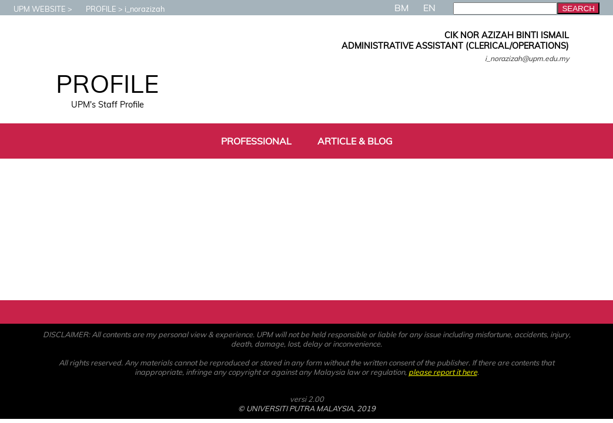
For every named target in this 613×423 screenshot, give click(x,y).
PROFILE (95, 9)
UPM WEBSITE (34, 9)
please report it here (442, 372)
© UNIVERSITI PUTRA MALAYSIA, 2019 (307, 408)
